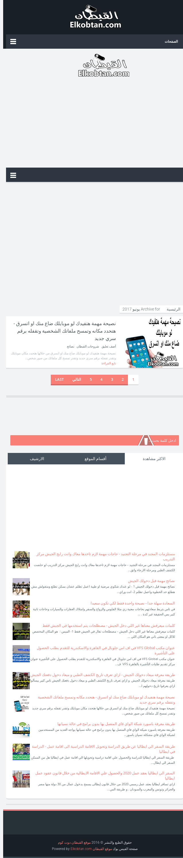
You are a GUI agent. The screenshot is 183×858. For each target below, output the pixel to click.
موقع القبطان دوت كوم (71, 843)
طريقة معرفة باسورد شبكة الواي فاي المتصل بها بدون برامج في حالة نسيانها (113, 723)
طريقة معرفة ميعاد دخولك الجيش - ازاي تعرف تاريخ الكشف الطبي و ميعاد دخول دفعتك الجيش (99, 674)
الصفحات (168, 41)
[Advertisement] (91, 123)
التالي (73, 379)
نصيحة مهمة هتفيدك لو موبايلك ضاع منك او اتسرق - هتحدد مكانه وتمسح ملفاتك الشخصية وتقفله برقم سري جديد (59, 330)
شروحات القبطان (84, 346)
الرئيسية (170, 309)
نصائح (67, 346)
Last (56, 379)
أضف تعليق (105, 346)
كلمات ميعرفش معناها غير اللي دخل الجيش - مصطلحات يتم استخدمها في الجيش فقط (105, 625)
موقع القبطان (99, 849)
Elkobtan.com (78, 849)
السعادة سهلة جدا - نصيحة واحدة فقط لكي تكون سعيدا (129, 603)
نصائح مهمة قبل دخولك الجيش (148, 580)
